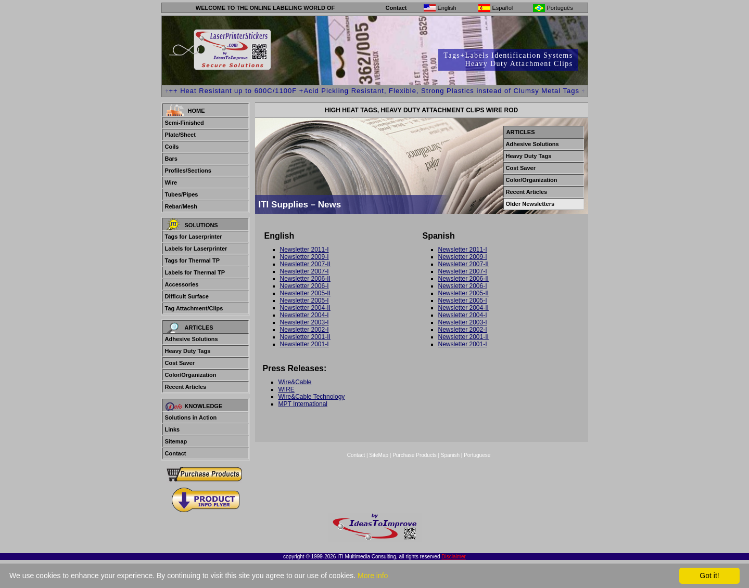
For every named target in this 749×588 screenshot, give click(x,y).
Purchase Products (414, 455)
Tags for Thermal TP (192, 260)
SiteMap (379, 455)
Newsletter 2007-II (305, 264)
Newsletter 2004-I (304, 315)
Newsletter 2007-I (304, 271)
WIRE (286, 389)
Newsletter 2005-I (304, 300)
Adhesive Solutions (191, 339)
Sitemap (176, 441)
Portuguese (477, 455)
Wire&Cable (295, 382)
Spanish (450, 455)
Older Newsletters (530, 204)
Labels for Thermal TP (195, 272)
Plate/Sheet (180, 135)
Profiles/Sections (188, 170)
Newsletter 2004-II (305, 307)
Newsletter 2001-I (304, 344)
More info (373, 575)
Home (196, 111)
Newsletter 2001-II (305, 337)
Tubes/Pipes (181, 194)
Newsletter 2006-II (305, 278)
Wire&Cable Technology (311, 396)
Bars (171, 158)
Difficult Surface (187, 296)
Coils (172, 146)
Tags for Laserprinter (193, 236)
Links (172, 429)
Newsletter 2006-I (304, 286)
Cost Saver (180, 363)
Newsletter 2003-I (304, 322)
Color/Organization (191, 375)
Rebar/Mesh (181, 206)
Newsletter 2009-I (304, 256)
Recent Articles (186, 387)
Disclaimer (453, 556)
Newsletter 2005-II (305, 293)
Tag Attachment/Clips (194, 308)
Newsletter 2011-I (304, 249)
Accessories (182, 284)
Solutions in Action (191, 417)
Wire (171, 182)
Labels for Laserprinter (196, 248)
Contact (396, 8)
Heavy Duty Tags (188, 351)
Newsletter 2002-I (304, 329)
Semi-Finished (184, 123)
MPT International (303, 404)
